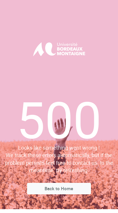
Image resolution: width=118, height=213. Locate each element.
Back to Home (59, 188)
